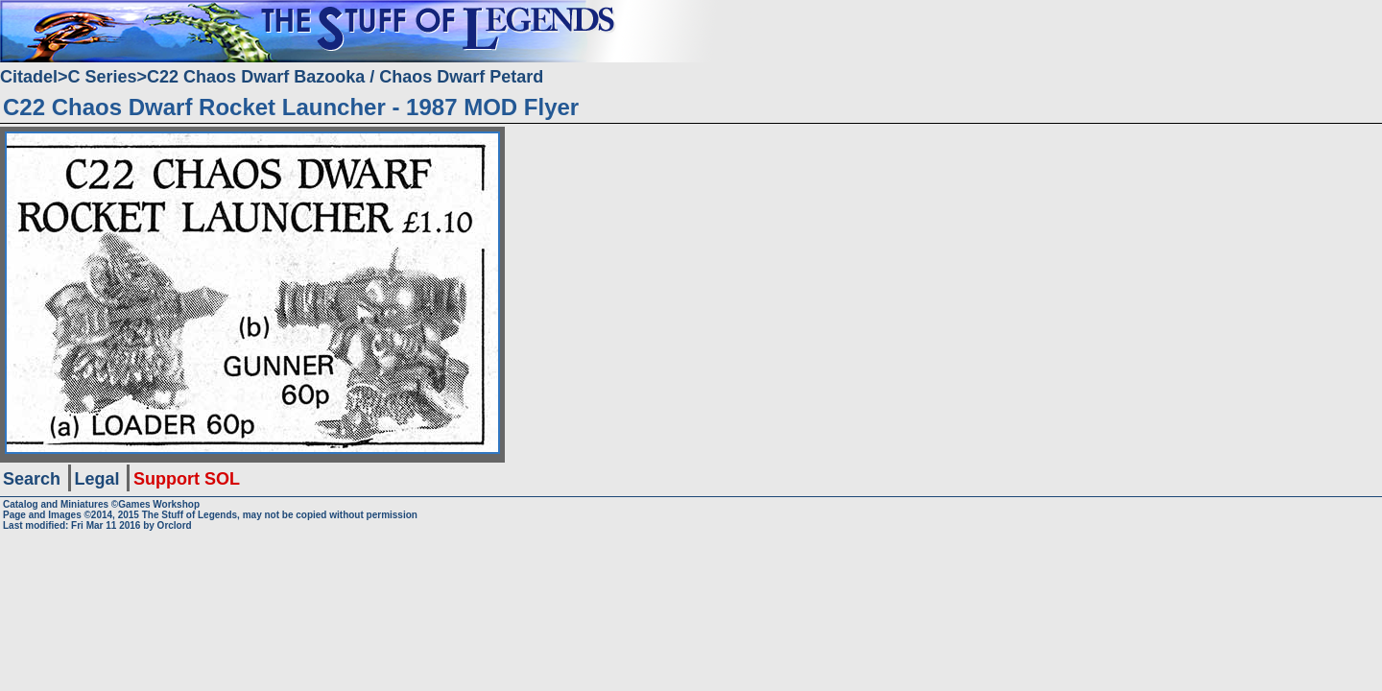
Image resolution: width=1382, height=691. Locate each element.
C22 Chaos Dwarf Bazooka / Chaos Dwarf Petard (345, 76)
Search (31, 478)
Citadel (29, 76)
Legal (97, 478)
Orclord (174, 525)
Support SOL (186, 478)
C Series (102, 76)
